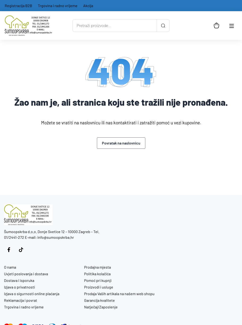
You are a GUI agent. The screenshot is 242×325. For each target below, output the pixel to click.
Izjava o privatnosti (19, 287)
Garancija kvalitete (99, 300)
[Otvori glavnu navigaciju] (231, 25)
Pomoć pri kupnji (98, 280)
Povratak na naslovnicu (121, 143)
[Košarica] (216, 25)
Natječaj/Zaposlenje (101, 307)
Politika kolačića (97, 273)
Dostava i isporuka (19, 280)
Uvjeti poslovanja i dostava (26, 273)
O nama (10, 267)
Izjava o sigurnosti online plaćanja (31, 293)
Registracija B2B (18, 5)
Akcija (88, 5)
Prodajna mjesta (97, 267)
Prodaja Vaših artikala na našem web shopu (119, 293)
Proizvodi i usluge (98, 287)
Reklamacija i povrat (20, 300)
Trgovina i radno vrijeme (58, 5)
